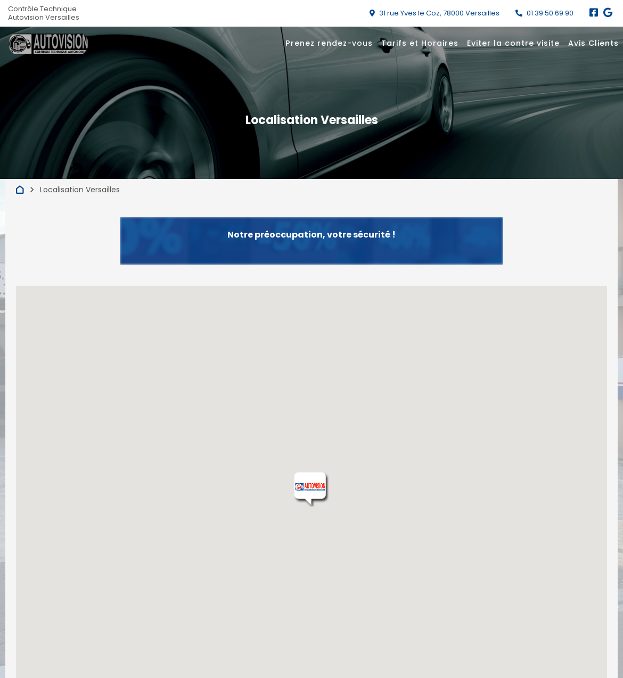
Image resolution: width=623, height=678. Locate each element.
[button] (311, 489)
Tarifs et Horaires (419, 43)
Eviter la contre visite (513, 43)
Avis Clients (593, 43)
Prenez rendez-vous (329, 43)
